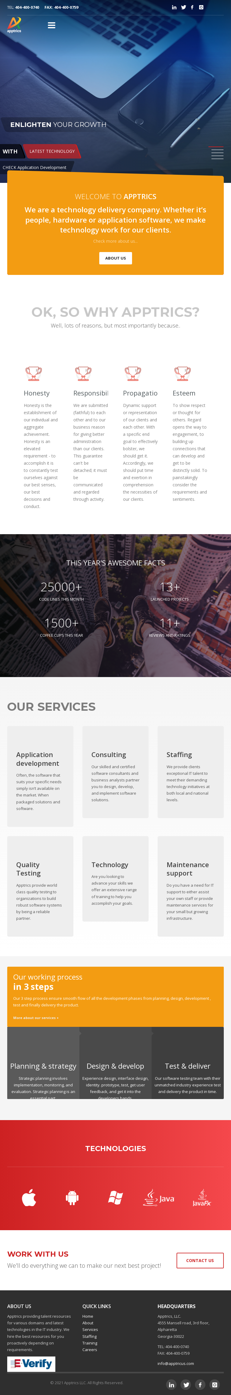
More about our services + (36, 1017)
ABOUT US (115, 258)
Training (89, 1343)
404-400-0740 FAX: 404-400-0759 (46, 7)
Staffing (89, 1336)
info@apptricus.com (176, 1363)
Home (87, 1316)
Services (90, 1329)
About (87, 1323)
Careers (89, 1349)
